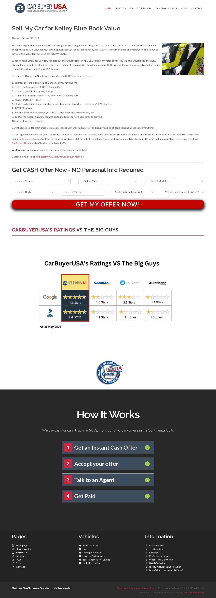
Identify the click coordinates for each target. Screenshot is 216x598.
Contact (20, 566)
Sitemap (153, 552)
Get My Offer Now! (108, 204)
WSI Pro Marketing (194, 592)
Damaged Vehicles (92, 552)
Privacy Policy (156, 545)
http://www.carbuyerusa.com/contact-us (62, 156)
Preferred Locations (159, 556)
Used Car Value (157, 563)
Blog (18, 563)
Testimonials (156, 549)
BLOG (184, 8)
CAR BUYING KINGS (166, 8)
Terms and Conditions (128, 588)
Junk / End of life (91, 563)
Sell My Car (22, 552)
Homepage (22, 545)
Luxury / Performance (94, 556)
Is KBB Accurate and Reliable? (165, 566)
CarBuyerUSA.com (21, 143)
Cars (85, 549)
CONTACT (196, 8)
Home (108, 8)
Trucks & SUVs (90, 545)
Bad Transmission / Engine (96, 559)
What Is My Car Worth (161, 559)
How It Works (23, 549)
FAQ (18, 559)
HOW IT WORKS (124, 8)
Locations (21, 556)
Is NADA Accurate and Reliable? (166, 570)
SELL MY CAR (144, 8)
